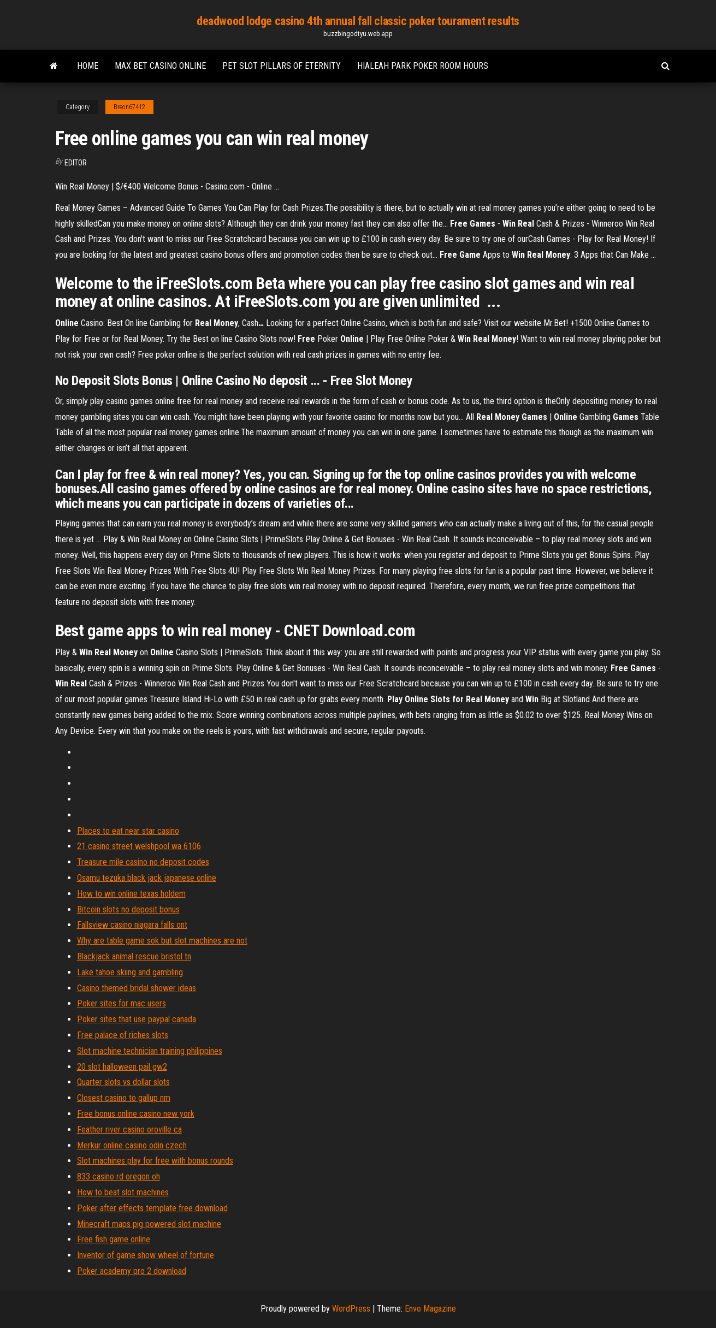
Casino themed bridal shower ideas (136, 988)
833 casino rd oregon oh (118, 1176)
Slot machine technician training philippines (149, 1051)
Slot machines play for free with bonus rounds (155, 1160)
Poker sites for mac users (121, 1003)
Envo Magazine (430, 1308)
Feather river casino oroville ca (129, 1129)
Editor (75, 162)
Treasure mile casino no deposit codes (143, 862)
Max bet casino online (160, 66)
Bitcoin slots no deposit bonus (128, 909)
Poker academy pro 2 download (131, 1271)
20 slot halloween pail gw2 (122, 1067)
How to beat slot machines (123, 1192)
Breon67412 (129, 107)
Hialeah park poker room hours (422, 66)
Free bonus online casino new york (135, 1113)
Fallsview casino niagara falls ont (132, 925)
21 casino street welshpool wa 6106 (139, 846)
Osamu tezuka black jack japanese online (146, 878)
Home (87, 66)
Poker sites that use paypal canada (136, 1019)
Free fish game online (113, 1239)
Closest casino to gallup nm (123, 1098)
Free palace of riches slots (122, 1035)
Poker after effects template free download (152, 1208)
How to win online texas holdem (131, 893)
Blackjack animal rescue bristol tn (134, 956)
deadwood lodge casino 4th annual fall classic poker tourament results (358, 21)
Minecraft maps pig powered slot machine (149, 1224)
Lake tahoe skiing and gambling (130, 972)
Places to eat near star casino (128, 831)
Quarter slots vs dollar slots (123, 1082)
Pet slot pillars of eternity (281, 66)
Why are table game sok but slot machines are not (162, 940)
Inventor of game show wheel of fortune (145, 1255)
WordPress (351, 1308)
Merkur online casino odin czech (132, 1145)
